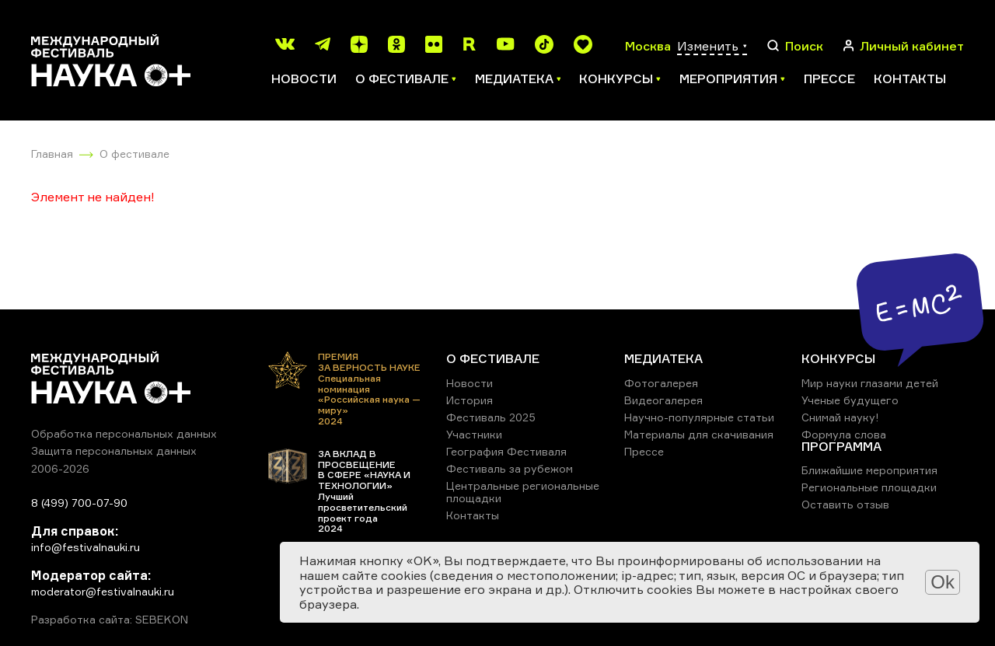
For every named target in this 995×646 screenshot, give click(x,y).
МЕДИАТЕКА (663, 358)
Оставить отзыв (845, 504)
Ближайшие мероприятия (869, 470)
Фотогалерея (661, 382)
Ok (942, 581)
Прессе (829, 78)
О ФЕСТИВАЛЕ (492, 358)
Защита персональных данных (114, 450)
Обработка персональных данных (124, 433)
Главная (52, 153)
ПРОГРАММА (841, 446)
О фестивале (134, 153)
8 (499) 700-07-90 (79, 502)
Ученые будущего (850, 400)
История (469, 400)
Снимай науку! (840, 417)
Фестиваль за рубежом (509, 468)
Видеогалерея (663, 400)
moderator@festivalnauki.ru (102, 591)
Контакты (910, 78)
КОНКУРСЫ (838, 358)
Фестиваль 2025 (491, 417)
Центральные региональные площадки (522, 492)
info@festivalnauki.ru (85, 546)
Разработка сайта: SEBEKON (109, 619)
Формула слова (843, 434)
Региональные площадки (869, 487)
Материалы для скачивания (698, 434)
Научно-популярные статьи (699, 417)
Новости (304, 78)
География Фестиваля (506, 451)
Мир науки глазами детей (869, 382)
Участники (474, 434)
